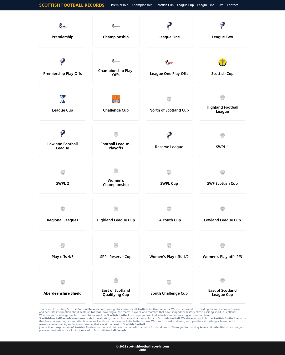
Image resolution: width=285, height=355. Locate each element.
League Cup (185, 5)
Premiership (120, 5)
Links (143, 350)
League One (205, 5)
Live (220, 5)
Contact (232, 5)
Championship (142, 5)
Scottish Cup (165, 5)
